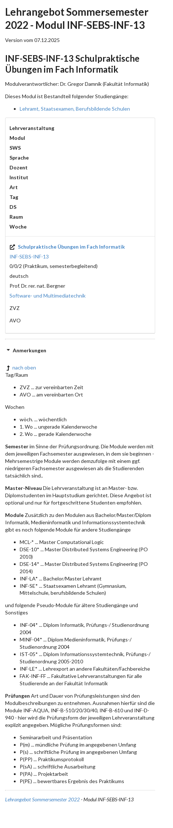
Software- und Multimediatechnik (47, 295)
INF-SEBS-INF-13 (29, 256)
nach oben (20, 367)
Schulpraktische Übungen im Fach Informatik (67, 247)
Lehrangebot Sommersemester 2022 (42, 799)
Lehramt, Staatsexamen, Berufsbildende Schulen (75, 109)
